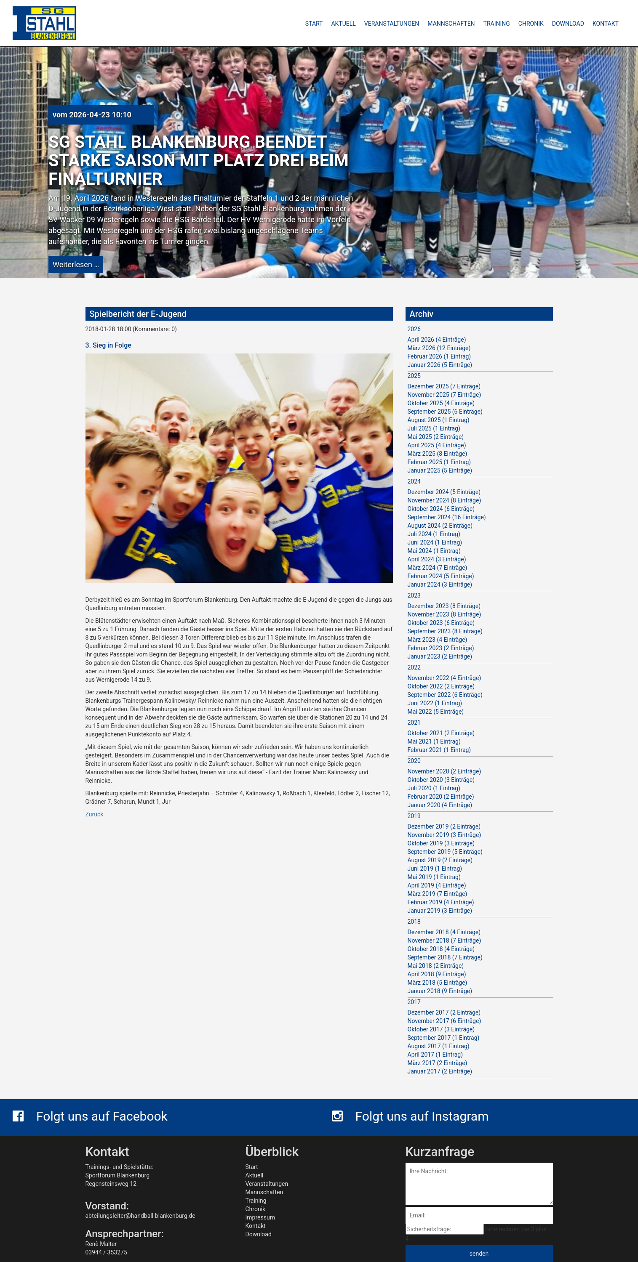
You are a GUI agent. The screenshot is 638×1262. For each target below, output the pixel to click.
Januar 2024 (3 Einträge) (440, 584)
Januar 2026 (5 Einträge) (440, 364)
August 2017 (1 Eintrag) (439, 1046)
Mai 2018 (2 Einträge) (436, 965)
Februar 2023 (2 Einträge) (441, 648)
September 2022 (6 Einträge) (445, 694)
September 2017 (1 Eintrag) (444, 1037)
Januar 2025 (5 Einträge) (440, 470)
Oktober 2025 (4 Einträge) (441, 403)
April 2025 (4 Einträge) (437, 445)
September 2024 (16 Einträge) (447, 517)
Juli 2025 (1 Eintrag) (434, 428)
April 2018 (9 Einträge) (437, 974)
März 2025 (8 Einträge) (437, 453)
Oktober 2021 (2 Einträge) (441, 733)
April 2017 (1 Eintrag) (435, 1054)
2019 (414, 816)
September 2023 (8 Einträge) (445, 631)
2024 (414, 481)
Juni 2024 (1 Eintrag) (435, 542)
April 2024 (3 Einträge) (437, 559)
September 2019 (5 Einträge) (445, 851)
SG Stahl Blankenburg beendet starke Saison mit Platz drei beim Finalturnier (198, 160)
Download (259, 1234)
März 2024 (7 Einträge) (437, 567)
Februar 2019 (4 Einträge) (441, 902)
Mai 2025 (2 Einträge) (436, 436)
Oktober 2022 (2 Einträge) (441, 686)
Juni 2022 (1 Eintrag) (435, 703)
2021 (414, 722)
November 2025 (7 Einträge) (444, 394)
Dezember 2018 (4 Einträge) (444, 932)
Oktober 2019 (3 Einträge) (441, 843)
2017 (414, 1002)
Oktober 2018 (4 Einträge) (441, 949)
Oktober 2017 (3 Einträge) (441, 1029)
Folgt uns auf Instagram (410, 1116)
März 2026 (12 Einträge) (439, 348)
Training (256, 1200)
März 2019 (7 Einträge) (437, 893)
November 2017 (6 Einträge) (444, 1021)
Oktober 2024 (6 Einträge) (441, 508)
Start (252, 1167)
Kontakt (256, 1225)
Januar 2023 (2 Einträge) (440, 656)
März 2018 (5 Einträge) (437, 982)
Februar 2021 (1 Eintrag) (439, 750)
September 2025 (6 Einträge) (445, 411)
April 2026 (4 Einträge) (437, 339)
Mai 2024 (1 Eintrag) (434, 550)
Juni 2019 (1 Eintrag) (435, 868)
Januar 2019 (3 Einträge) (440, 910)
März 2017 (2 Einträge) (437, 1063)
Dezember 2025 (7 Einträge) (444, 386)
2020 (414, 760)
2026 (414, 329)
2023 (414, 595)
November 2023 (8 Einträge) (444, 614)
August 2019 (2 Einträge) (440, 860)
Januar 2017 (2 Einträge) (440, 1071)
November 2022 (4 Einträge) (444, 678)
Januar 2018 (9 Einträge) (440, 991)
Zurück (94, 814)
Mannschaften (264, 1192)
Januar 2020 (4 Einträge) (440, 805)
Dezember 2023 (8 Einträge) (444, 606)
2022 (414, 667)
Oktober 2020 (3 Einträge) (441, 779)
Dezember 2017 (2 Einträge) (444, 1012)
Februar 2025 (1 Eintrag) (439, 462)
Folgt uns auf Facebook (90, 1116)
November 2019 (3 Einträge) (444, 835)
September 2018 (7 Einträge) (445, 957)
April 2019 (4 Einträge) (437, 885)
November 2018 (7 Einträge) (444, 940)
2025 (414, 375)
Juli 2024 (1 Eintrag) (434, 534)
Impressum (260, 1217)
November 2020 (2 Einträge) (444, 771)
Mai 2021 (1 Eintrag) (434, 741)
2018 (414, 921)
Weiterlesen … (76, 264)
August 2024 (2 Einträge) (440, 525)
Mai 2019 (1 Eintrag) (434, 877)
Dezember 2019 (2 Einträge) (444, 826)
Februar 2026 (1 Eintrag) (439, 356)
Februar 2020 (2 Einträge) (441, 796)
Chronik (256, 1209)
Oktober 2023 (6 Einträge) (441, 622)
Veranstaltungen (267, 1183)
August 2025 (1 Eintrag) (439, 420)
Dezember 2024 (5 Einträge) (444, 492)
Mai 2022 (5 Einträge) (436, 711)
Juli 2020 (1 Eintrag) (434, 788)
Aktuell (255, 1175)
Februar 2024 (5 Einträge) (441, 576)
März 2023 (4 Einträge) (437, 639)
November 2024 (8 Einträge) (444, 500)
